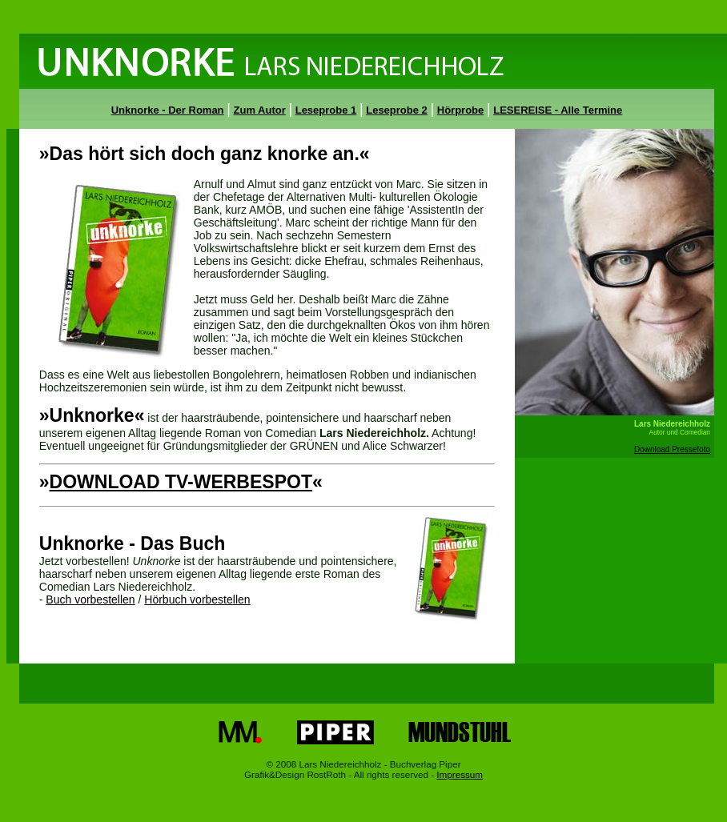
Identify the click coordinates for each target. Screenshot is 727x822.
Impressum (459, 774)
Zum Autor (260, 110)
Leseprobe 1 (326, 110)
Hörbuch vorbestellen (197, 599)
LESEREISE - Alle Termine (557, 110)
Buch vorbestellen (90, 599)
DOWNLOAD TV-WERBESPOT (181, 481)
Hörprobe (460, 110)
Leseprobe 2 (397, 110)
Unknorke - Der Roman (167, 110)
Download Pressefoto (672, 449)
